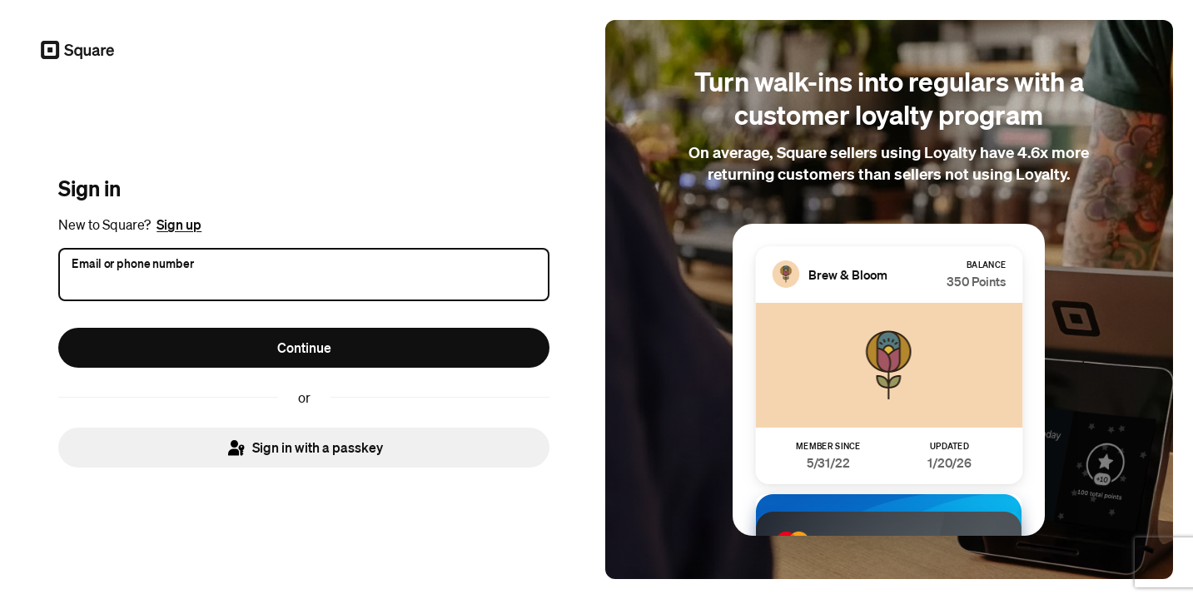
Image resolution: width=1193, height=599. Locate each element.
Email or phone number (133, 262)
